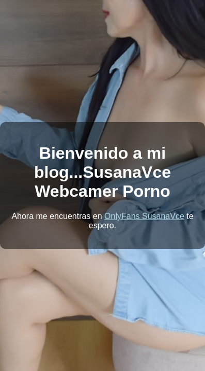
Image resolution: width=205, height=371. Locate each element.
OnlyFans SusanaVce (144, 216)
